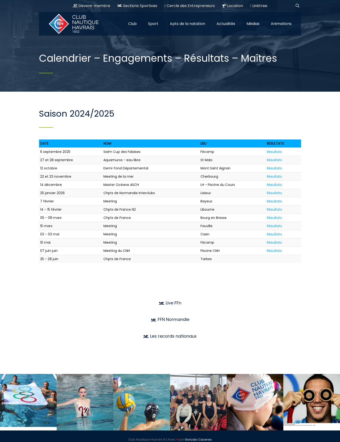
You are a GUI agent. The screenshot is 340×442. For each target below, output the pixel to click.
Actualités (226, 23)
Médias (252, 23)
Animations (281, 23)
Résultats (274, 151)
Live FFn (170, 303)
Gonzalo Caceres (198, 439)
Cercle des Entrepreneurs (189, 5)
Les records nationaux (170, 336)
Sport (153, 23)
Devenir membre (91, 5)
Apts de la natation (187, 23)
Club (132, 23)
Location (232, 5)
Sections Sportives (137, 5)
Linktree (258, 5)
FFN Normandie (170, 319)
